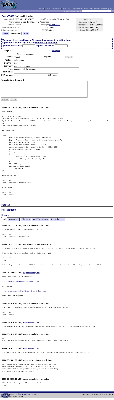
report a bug (66, 9)
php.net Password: (45, 46)
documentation (56, 9)
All (4, 219)
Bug (4, 16)
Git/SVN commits (40, 219)
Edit (26, 34)
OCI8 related (54, 25)
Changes (26, 219)
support (47, 9)
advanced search (77, 9)
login (111, 9)
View (5, 34)
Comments (13, 219)
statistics (97, 9)
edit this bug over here (46, 42)
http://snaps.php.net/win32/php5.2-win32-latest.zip (25, 291)
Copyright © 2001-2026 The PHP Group (24, 394)
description (56, 51)
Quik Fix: (8, 51)
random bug (105, 9)
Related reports (57, 219)
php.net (41, 9)
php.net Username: (12, 46)
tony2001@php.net (31, 273)
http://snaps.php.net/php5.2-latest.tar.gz (21, 281)
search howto (88, 9)
